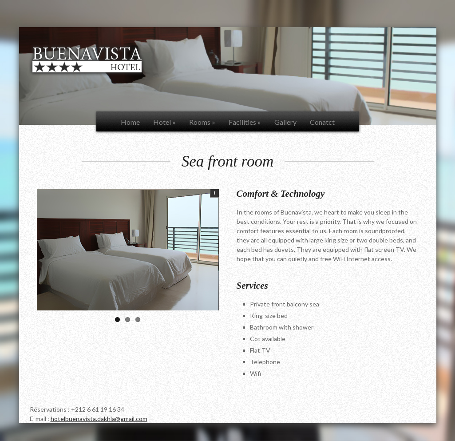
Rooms (202, 122)
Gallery (285, 122)
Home (130, 122)
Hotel (164, 122)
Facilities (245, 122)
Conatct (322, 122)
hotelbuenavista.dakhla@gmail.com (99, 418)
